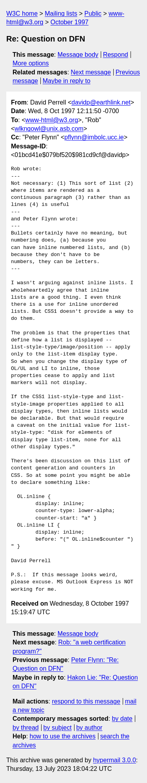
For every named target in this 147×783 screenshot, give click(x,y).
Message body (78, 54)
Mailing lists (61, 13)
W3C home (22, 13)
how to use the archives (63, 736)
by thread (26, 727)
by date (122, 718)
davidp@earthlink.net (101, 102)
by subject (58, 727)
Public (93, 13)
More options (31, 63)
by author (89, 727)
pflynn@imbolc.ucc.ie (93, 137)
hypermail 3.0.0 (114, 760)
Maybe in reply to (67, 81)
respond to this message (86, 701)
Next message (91, 72)
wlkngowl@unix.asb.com (49, 128)
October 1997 (70, 22)
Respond (115, 54)
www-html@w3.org (51, 120)
